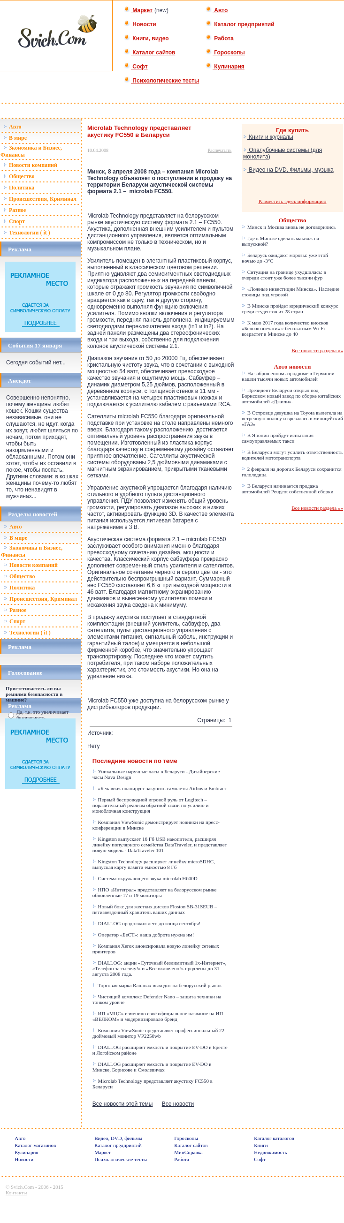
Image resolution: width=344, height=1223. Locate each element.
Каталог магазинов (35, 1145)
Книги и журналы (268, 137)
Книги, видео (146, 38)
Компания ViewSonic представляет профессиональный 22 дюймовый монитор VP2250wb (158, 1033)
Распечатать (220, 150)
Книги (261, 1145)
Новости (140, 24)
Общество (19, 176)
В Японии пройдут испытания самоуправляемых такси (277, 438)
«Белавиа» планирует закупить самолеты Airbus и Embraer (159, 788)
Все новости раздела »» (317, 350)
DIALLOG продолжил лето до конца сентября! (146, 923)
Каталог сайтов (149, 52)
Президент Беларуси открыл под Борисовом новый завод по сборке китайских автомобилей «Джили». (291, 395)
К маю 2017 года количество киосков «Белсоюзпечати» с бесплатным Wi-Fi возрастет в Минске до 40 (285, 328)
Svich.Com (22, 1187)
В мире (15, 138)
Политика (18, 187)
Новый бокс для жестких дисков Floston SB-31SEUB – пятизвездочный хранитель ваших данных (154, 909)
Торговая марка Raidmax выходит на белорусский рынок (157, 985)
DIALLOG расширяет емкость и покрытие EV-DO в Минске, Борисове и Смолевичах (152, 1066)
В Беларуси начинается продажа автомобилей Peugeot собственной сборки (287, 488)
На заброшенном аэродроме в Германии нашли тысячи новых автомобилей (288, 376)
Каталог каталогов (274, 1138)
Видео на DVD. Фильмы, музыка (288, 169)
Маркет (138, 10)
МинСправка (188, 1152)
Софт (136, 66)
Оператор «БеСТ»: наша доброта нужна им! (143, 934)
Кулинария (225, 66)
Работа (220, 38)
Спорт (14, 221)
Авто (217, 10)
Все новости (178, 1104)
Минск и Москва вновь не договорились (289, 227)
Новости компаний (30, 165)
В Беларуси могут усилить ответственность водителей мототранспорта (292, 455)
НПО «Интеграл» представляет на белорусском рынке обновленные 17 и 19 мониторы (154, 892)
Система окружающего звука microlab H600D (145, 878)
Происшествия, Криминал (39, 199)
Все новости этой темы (122, 1104)
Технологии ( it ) (26, 232)
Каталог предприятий (240, 24)
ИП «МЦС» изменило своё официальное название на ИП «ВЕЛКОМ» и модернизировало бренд (157, 1016)
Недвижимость (270, 1152)
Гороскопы (225, 52)
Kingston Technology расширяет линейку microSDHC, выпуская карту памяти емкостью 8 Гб (153, 864)
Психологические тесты (161, 80)
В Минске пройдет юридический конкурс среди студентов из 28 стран (290, 308)
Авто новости (292, 366)
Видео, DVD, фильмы (118, 1138)
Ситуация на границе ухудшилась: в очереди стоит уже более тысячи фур (284, 274)
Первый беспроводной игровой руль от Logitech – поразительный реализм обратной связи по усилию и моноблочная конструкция (150, 805)
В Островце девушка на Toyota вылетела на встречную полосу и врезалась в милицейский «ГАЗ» (292, 418)
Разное (14, 210)
